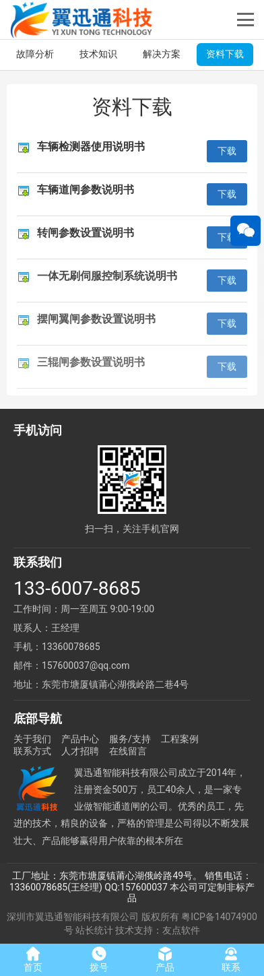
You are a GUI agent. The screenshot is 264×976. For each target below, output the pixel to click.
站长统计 (94, 930)
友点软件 (181, 930)
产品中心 (80, 739)
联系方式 (32, 751)
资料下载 (225, 53)
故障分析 (35, 53)
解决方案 (161, 53)
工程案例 (180, 739)
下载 (227, 150)
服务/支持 (130, 739)
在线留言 (128, 751)
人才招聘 (80, 751)
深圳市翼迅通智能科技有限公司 (73, 916)
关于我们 (32, 739)
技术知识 (98, 53)
